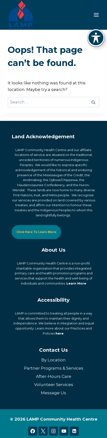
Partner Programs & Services (53, 368)
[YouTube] (63, 431)
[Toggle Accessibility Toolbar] (95, 37)
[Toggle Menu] (96, 15)
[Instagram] (53, 431)
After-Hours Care (53, 376)
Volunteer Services (53, 384)
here (60, 333)
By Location (53, 360)
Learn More (76, 283)
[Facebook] (32, 431)
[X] (43, 431)
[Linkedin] (74, 431)
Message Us (53, 392)
